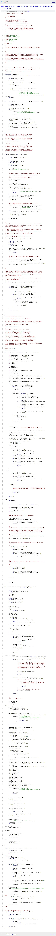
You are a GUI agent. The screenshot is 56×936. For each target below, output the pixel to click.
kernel (10, 6)
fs (3, 8)
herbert (18, 6)
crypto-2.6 (24, 6)
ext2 (7, 8)
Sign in (53, 2)
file (28, 11)
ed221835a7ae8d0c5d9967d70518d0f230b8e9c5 (41, 6)
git (14, 6)
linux (2, 6)
